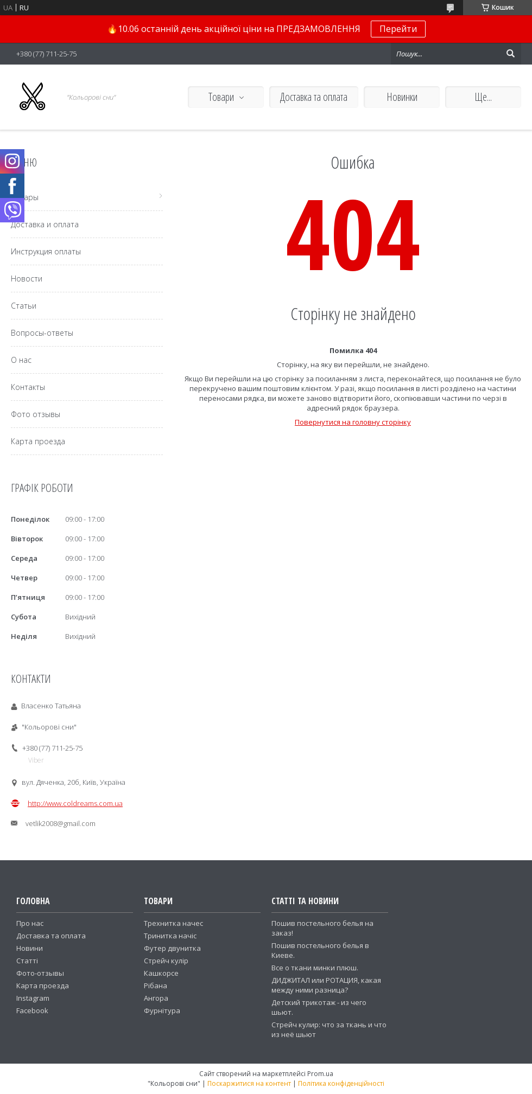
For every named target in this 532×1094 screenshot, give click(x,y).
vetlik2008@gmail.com (61, 823)
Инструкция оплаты (46, 251)
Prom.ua (320, 1073)
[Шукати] (510, 54)
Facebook (32, 1010)
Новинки (402, 96)
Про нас (29, 923)
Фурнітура (162, 1010)
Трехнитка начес (173, 923)
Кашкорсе (161, 973)
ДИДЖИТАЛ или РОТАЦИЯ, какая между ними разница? (326, 985)
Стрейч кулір (166, 960)
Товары (25, 197)
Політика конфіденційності (341, 1083)
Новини (29, 948)
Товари (221, 96)
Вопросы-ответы (42, 333)
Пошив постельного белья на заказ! (322, 928)
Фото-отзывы (40, 973)
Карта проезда (38, 441)
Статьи (23, 305)
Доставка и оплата (45, 224)
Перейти (398, 29)
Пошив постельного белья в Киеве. (320, 950)
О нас (21, 360)
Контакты (28, 387)
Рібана (155, 985)
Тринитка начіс (170, 936)
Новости (26, 278)
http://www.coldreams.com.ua (75, 803)
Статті (27, 960)
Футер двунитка (172, 948)
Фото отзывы (35, 414)
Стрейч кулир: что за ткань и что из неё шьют (329, 1029)
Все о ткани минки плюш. (314, 968)
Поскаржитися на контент (249, 1083)
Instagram (32, 998)
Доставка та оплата (313, 96)
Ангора (156, 998)
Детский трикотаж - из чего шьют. (318, 1007)
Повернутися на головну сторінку (353, 422)
